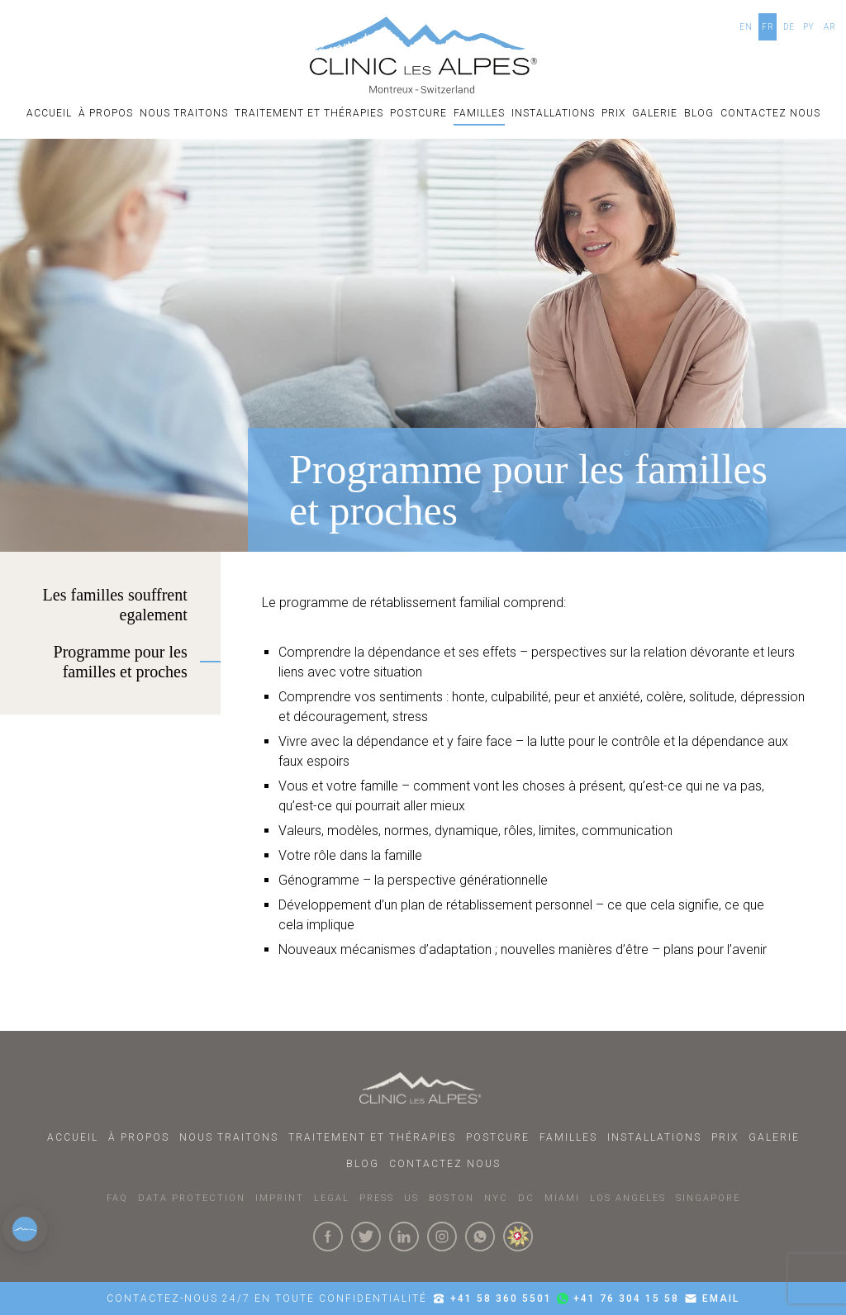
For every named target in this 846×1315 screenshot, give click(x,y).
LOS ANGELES (628, 1198)
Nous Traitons (184, 113)
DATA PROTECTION (191, 1198)
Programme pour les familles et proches (121, 662)
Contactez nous (770, 113)
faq (117, 1198)
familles (479, 113)
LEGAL (331, 1198)
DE (789, 26)
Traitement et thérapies (309, 113)
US (411, 1198)
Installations (553, 113)
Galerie (654, 113)
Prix (613, 113)
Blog (699, 113)
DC (526, 1198)
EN (746, 26)
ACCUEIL (49, 113)
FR (768, 26)
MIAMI (562, 1198)
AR (830, 26)
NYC (496, 1198)
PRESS (376, 1198)
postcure (418, 113)
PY (809, 26)
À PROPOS (105, 113)
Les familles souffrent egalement (115, 605)
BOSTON (451, 1198)
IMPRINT (279, 1198)
